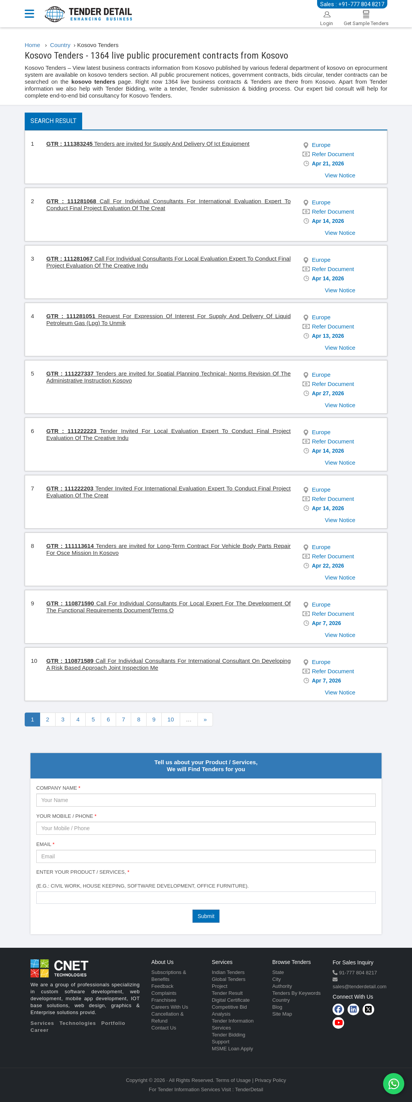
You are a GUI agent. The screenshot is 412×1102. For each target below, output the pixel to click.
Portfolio (113, 1023)
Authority (282, 986)
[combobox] (206, 897)
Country (281, 1000)
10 (170, 719)
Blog (277, 1007)
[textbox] (41, 897)
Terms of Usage (233, 1080)
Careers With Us (169, 1007)
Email (45, 844)
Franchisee (163, 1000)
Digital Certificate (231, 1000)
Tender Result (227, 993)
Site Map (282, 1014)
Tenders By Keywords (296, 993)
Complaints (163, 993)
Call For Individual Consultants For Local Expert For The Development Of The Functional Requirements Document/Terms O (168, 606)
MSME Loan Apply (232, 1048)
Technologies (77, 1023)
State (278, 972)
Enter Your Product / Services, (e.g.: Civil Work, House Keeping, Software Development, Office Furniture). (142, 879)
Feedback (162, 986)
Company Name (58, 788)
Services (42, 1023)
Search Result (53, 121)
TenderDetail (249, 1089)
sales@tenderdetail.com (360, 986)
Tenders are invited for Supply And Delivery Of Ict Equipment (148, 143)
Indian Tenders (228, 972)
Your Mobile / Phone (66, 816)
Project (219, 986)
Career (39, 1030)
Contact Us (163, 1028)
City (276, 979)
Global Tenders (228, 979)
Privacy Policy (270, 1080)
